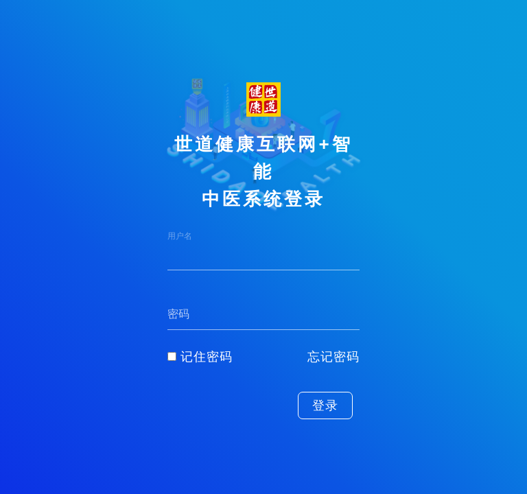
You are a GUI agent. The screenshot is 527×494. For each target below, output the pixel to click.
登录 (325, 405)
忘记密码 (333, 357)
